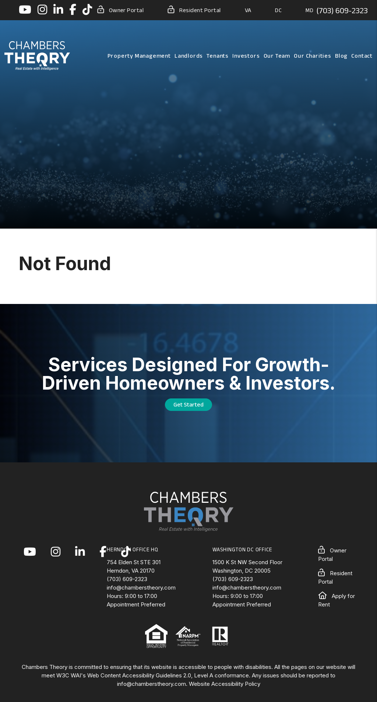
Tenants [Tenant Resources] (218, 56)
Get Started (188, 404)
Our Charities (312, 56)
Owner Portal (120, 9)
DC (278, 10)
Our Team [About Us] (277, 56)
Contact (362, 56)
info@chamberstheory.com (141, 587)
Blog (341, 56)
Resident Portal (194, 9)
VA (248, 10)
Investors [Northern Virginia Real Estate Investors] (246, 56)
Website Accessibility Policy (224, 683)
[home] (37, 55)
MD (309, 10)
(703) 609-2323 (342, 10)
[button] (25, 10)
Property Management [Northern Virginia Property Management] (139, 56)
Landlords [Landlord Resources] (189, 56)
